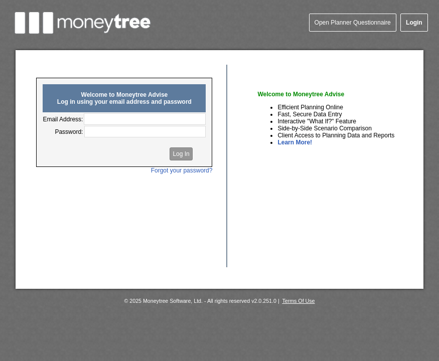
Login (414, 22)
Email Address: (63, 119)
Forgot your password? (182, 170)
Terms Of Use (298, 301)
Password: (69, 131)
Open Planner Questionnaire (353, 22)
